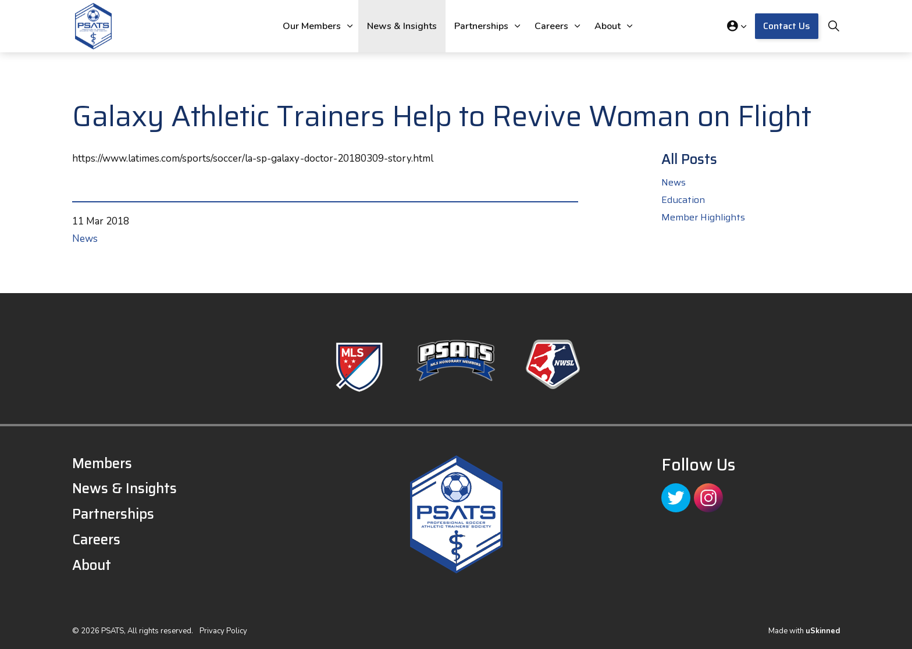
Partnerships (481, 26)
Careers (551, 26)
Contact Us (786, 26)
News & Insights (402, 26)
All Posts (689, 159)
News (85, 238)
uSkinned (823, 631)
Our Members (312, 26)
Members (102, 463)
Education (683, 200)
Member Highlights (703, 217)
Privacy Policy (223, 631)
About (607, 26)
